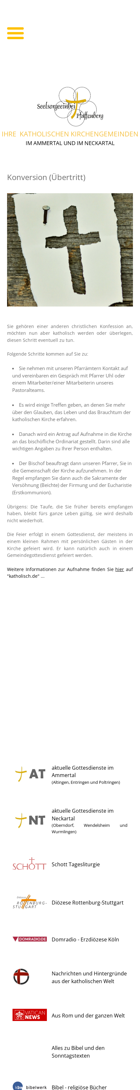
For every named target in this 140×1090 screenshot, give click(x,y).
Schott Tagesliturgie (76, 864)
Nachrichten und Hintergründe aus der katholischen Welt (89, 977)
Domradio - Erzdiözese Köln (85, 939)
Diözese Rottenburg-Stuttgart (88, 902)
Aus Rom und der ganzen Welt (88, 1015)
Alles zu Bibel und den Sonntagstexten (78, 1051)
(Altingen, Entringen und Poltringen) (86, 782)
